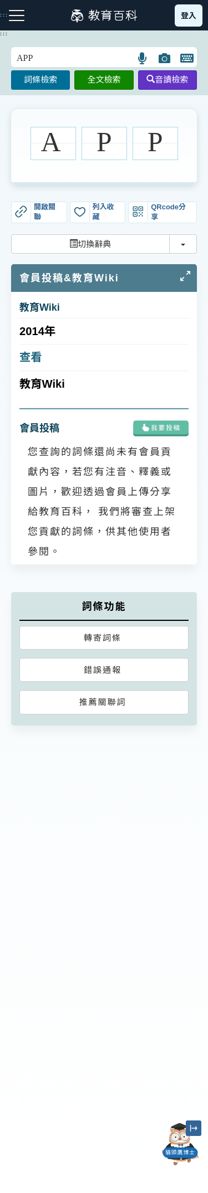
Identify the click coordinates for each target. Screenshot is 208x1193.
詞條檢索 (40, 79)
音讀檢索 (167, 79)
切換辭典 (90, 244)
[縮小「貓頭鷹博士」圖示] (193, 1128)
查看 (30, 357)
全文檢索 (103, 79)
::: (4, 34)
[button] (143, 58)
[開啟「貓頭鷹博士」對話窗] (180, 1144)
